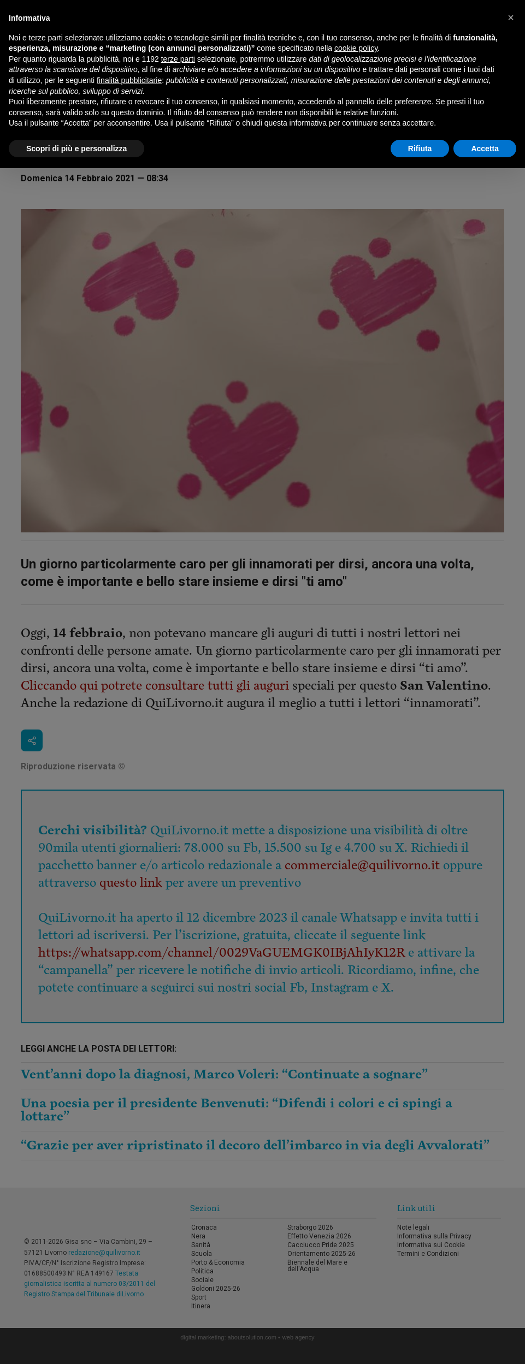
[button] (511, 17)
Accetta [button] (485, 148)
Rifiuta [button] (420, 148)
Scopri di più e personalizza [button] (76, 148)
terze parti (178, 59)
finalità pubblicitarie (129, 80)
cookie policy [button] (355, 48)
